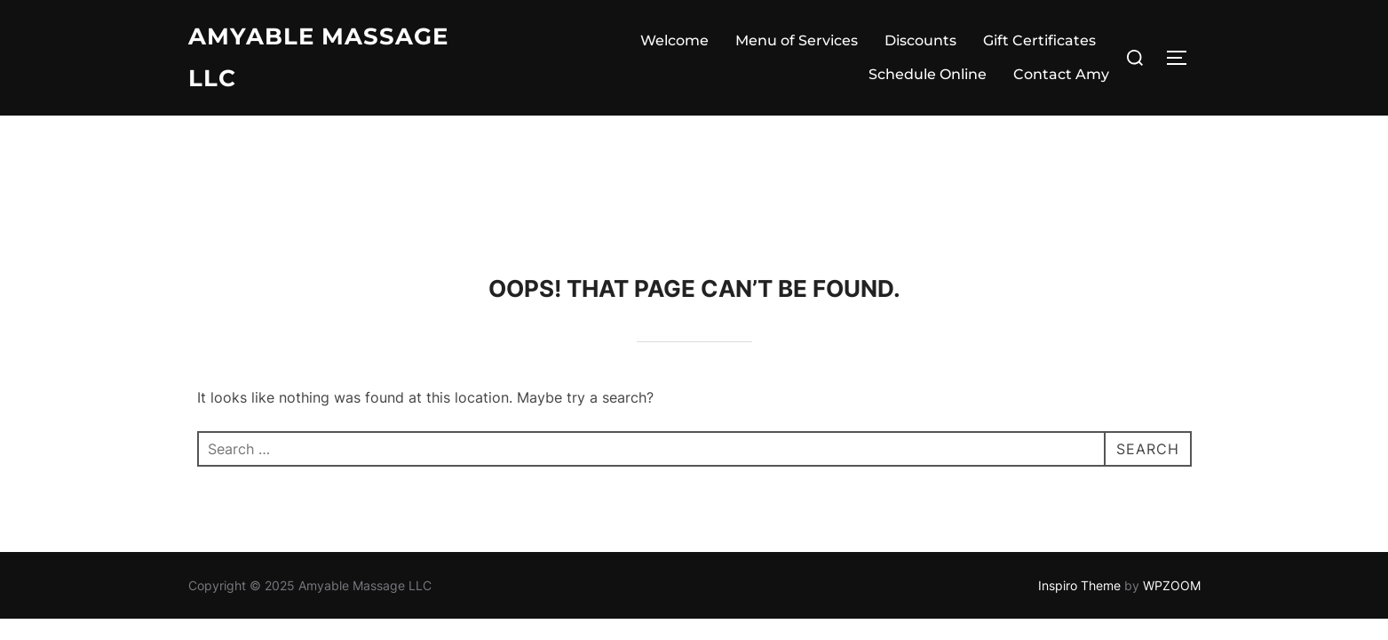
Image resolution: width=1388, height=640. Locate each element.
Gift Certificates (1039, 40)
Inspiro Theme (1079, 469)
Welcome (674, 40)
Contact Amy (1061, 74)
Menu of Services (796, 40)
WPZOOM (1172, 469)
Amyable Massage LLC (318, 57)
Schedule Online (927, 74)
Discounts (920, 40)
